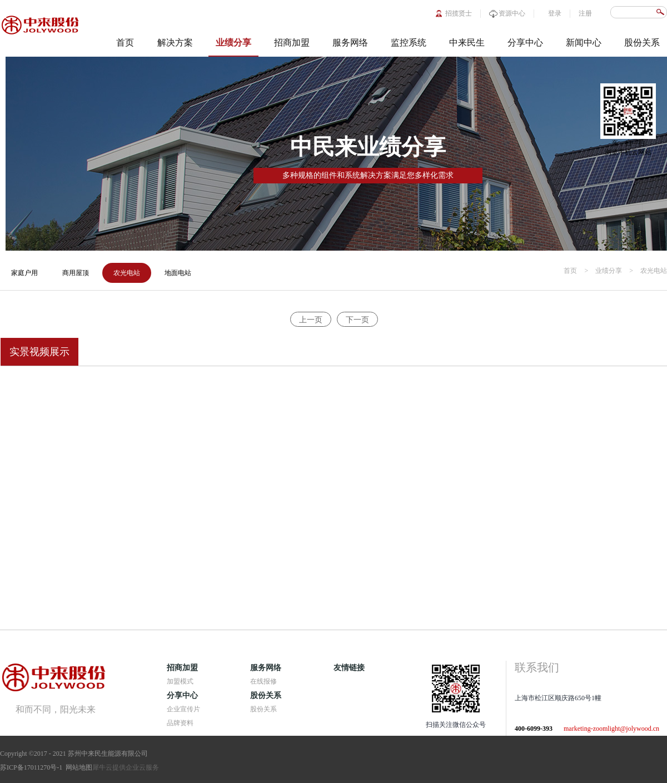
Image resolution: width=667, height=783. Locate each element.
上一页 (310, 320)
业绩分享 (608, 271)
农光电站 (653, 271)
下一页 (357, 320)
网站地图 (77, 767)
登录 (554, 13)
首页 (125, 42)
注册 (585, 13)
